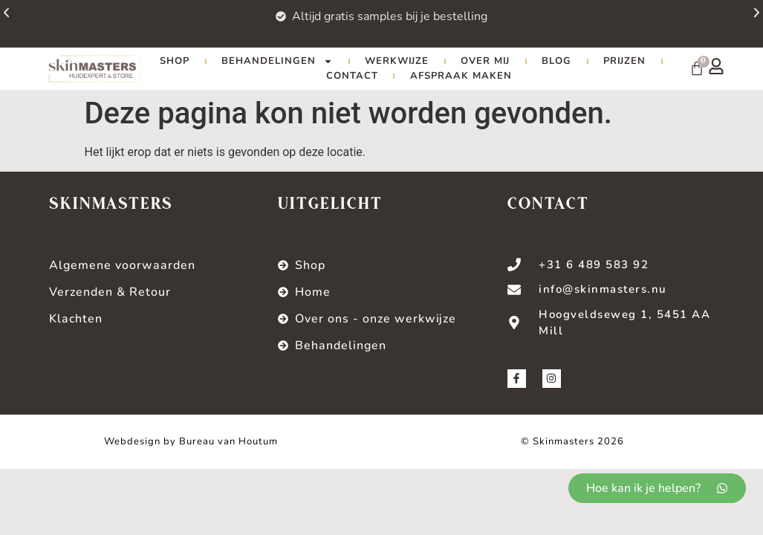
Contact (352, 75)
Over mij (485, 61)
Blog (556, 61)
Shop (174, 61)
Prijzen (624, 61)
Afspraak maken (461, 75)
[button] (731, 21)
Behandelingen (277, 61)
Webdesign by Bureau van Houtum (191, 441)
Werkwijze (397, 61)
